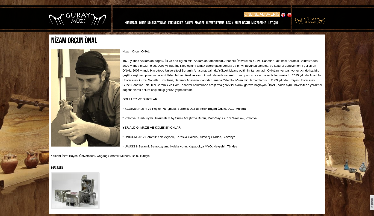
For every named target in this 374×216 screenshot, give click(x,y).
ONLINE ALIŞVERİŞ (262, 14)
